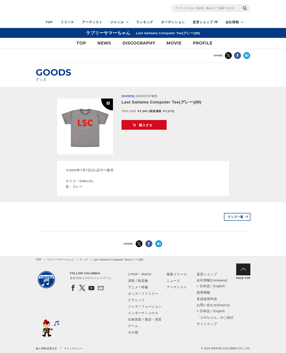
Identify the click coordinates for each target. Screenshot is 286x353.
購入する (145, 125)
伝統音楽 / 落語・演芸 (145, 319)
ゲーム (133, 326)
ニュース (173, 280)
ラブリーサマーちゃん (60, 259)
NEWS (104, 43)
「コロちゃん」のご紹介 (215, 317)
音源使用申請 (207, 299)
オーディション (173, 22)
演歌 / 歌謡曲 (138, 280)
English (219, 286)
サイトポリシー (73, 348)
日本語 (205, 286)
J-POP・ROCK (140, 274)
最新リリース (177, 274)
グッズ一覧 (235, 217)
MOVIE (173, 43)
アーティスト (92, 22)
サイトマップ (207, 324)
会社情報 (232, 22)
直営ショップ (203, 22)
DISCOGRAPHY (138, 43)
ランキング (144, 22)
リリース (67, 22)
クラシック (136, 300)
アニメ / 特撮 (138, 287)
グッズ (83, 259)
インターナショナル (143, 313)
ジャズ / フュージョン (145, 306)
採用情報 (203, 292)
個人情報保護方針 (47, 348)
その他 (133, 332)
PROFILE (202, 43)
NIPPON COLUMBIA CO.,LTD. (74, 8)
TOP (49, 22)
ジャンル (117, 22)
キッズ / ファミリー (143, 293)
